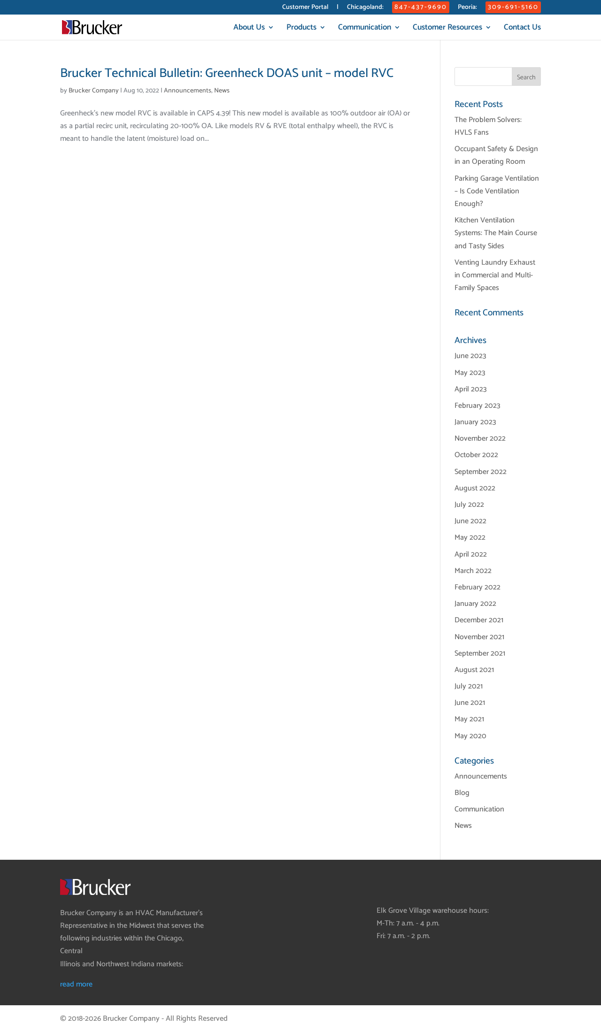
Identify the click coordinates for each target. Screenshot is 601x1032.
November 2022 (480, 438)
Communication (364, 29)
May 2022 (470, 537)
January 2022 (475, 603)
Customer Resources (447, 29)
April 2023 (471, 389)
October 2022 (476, 455)
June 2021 (470, 702)
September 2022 (481, 472)
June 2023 (470, 356)
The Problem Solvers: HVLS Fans (488, 126)
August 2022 (475, 488)
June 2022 (470, 521)
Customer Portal (305, 8)
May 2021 (469, 719)
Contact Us (522, 29)
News (222, 90)
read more (76, 984)
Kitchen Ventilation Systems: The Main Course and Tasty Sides (496, 233)
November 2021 (479, 637)
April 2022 (471, 554)
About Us (249, 29)
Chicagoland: (365, 8)
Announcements (187, 90)
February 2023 (478, 405)
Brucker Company (94, 90)
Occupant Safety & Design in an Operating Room (496, 155)
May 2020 (470, 736)
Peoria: (467, 8)
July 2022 (469, 504)
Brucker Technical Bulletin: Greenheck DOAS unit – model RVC (226, 73)
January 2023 (475, 422)
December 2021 (479, 620)
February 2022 (478, 587)
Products (301, 29)
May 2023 (470, 373)
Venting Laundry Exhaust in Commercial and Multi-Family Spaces (495, 275)
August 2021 (474, 670)
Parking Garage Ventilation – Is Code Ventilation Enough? (497, 191)
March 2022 (473, 571)
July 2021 (469, 686)
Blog (462, 793)
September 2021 (480, 653)
